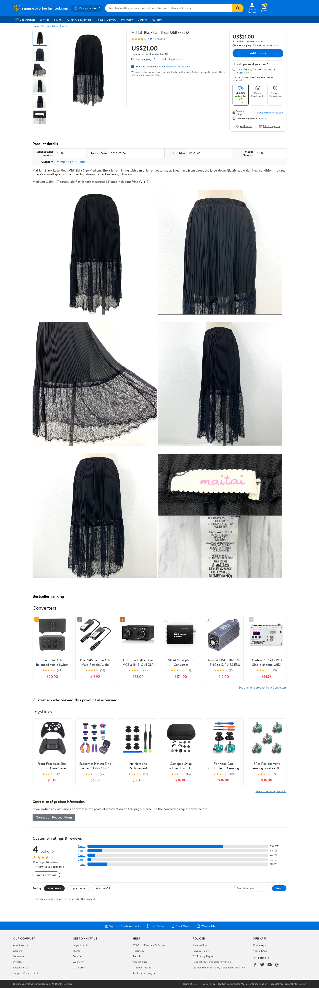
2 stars (81, 859)
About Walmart (22, 945)
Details (263, 118)
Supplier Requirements (26, 973)
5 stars (81, 846)
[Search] (238, 8)
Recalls (137, 956)
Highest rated (78, 888)
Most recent (54, 888)
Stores (76, 951)
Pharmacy (127, 19)
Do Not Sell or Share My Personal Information (219, 967)
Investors (18, 962)
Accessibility (140, 962)
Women (45, 26)
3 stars (81, 855)
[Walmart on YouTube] (269, 965)
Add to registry (269, 126)
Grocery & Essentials (79, 19)
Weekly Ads (206, 926)
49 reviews (159, 38)
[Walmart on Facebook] (255, 965)
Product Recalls (142, 967)
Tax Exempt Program (144, 973)
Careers (142, 19)
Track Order (180, 926)
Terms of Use (200, 945)
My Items (157, 19)
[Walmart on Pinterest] (277, 965)
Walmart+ (78, 962)
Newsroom (19, 956)
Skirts (55, 26)
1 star (82, 864)
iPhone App (259, 945)
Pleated (64, 26)
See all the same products (271, 791)
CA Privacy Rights (203, 956)
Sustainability (20, 967)
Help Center (155, 926)
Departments (25, 19)
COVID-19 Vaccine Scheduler (150, 945)
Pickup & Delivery (106, 19)
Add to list (244, 126)
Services (44, 19)
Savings (58, 19)
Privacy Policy (201, 951)
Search (279, 888)
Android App (260, 951)
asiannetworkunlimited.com (174, 66)
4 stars (81, 850)
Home (36, 26)
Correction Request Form (54, 817)
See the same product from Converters (262, 687)
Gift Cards (79, 967)
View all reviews (46, 875)
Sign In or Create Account (121, 926)
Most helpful (103, 888)
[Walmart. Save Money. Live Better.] (40, 8)
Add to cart (258, 53)
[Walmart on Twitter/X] (262, 965)
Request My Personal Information (212, 962)
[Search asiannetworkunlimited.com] (168, 8)
